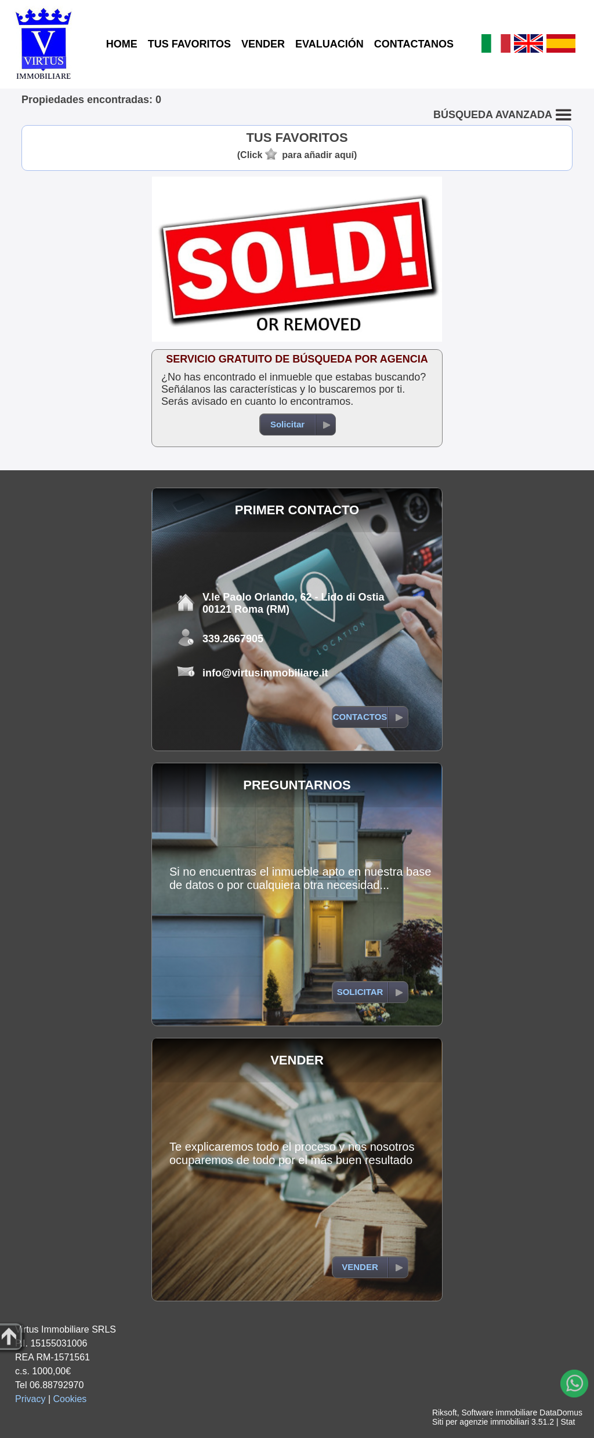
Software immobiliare (499, 1412)
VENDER (263, 44)
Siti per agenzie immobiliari (480, 1421)
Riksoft (444, 1412)
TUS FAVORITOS (189, 44)
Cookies (70, 1399)
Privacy (30, 1399)
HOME (121, 44)
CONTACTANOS (414, 44)
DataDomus (560, 1412)
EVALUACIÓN (329, 44)
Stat (567, 1421)
